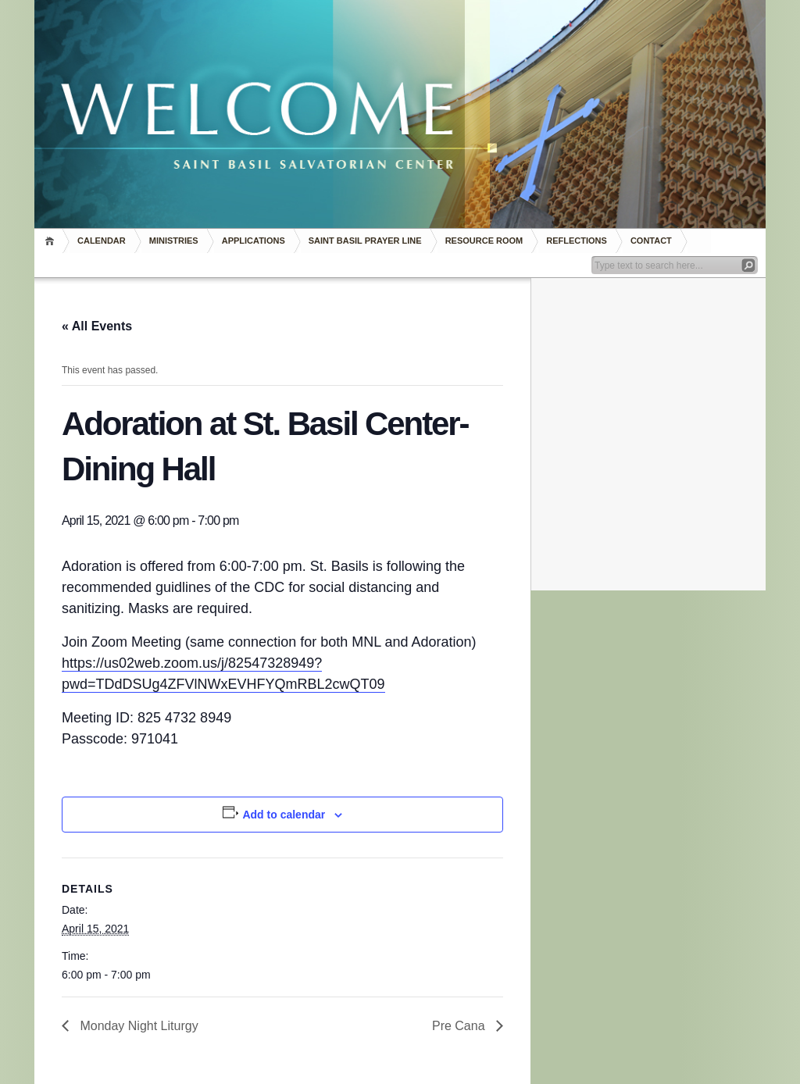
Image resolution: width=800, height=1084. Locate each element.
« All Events (97, 326)
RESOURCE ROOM (484, 240)
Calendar (101, 240)
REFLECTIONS (576, 240)
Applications (253, 240)
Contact (651, 240)
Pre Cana (460, 1025)
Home (52, 241)
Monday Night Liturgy (137, 1025)
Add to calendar (283, 814)
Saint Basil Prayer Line (365, 240)
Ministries (173, 240)
